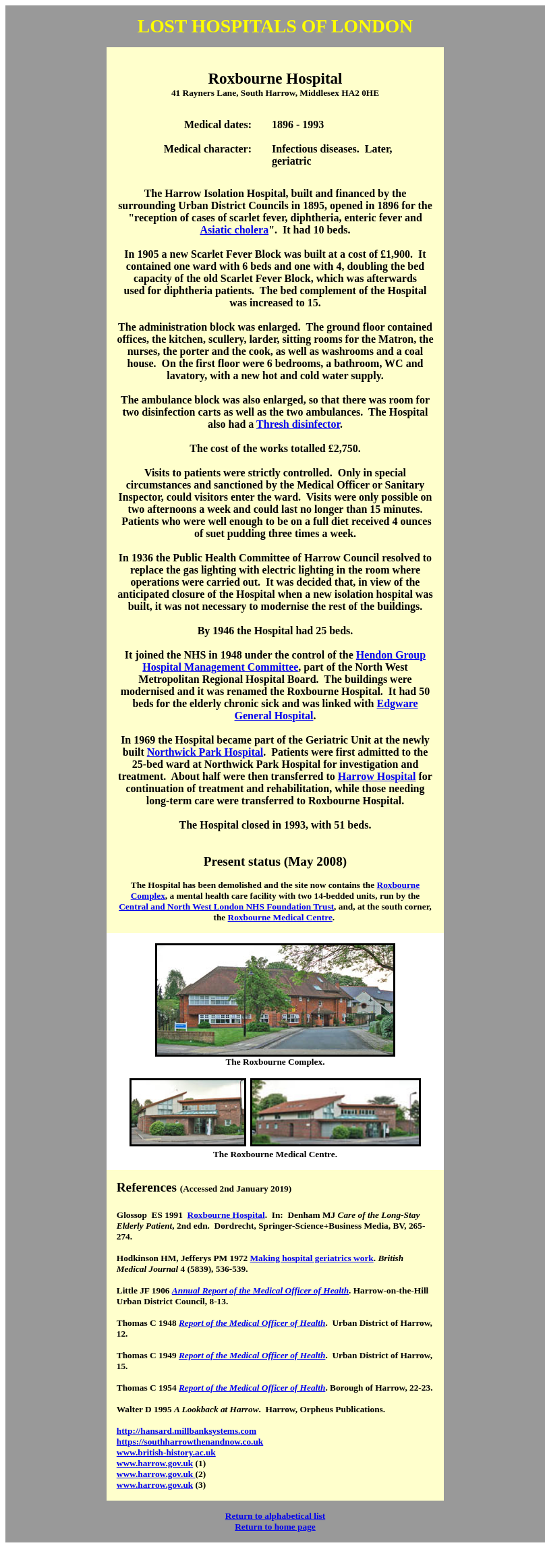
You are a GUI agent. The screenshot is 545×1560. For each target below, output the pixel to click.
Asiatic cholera (234, 229)
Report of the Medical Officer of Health (252, 1323)
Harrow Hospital (377, 776)
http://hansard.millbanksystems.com (186, 1431)
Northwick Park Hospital (205, 752)
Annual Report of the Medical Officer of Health (260, 1290)
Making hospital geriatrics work (311, 1258)
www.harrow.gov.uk (155, 1463)
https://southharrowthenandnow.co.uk (190, 1442)
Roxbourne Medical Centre (280, 917)
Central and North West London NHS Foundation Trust (226, 906)
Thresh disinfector (298, 424)
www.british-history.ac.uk (166, 1452)
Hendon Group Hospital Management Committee (284, 661)
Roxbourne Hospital (226, 1215)
